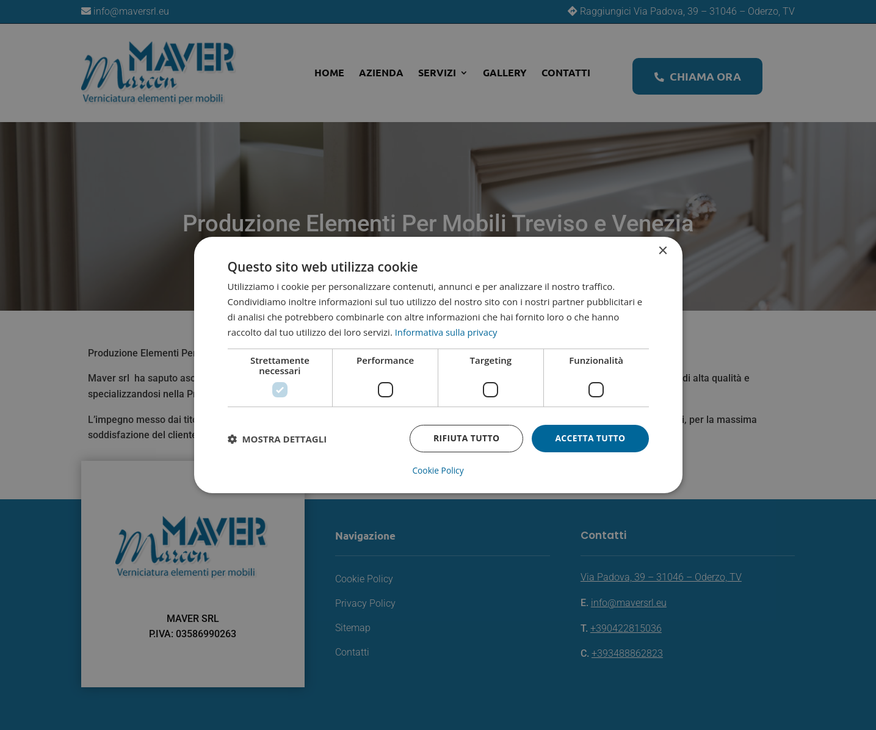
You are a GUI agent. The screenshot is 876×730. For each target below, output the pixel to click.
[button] (277, 439)
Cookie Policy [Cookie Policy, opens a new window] (438, 470)
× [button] (662, 251)
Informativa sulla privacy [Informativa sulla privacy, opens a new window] (447, 332)
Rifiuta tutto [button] (465, 438)
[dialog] (438, 365)
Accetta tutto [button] (589, 438)
